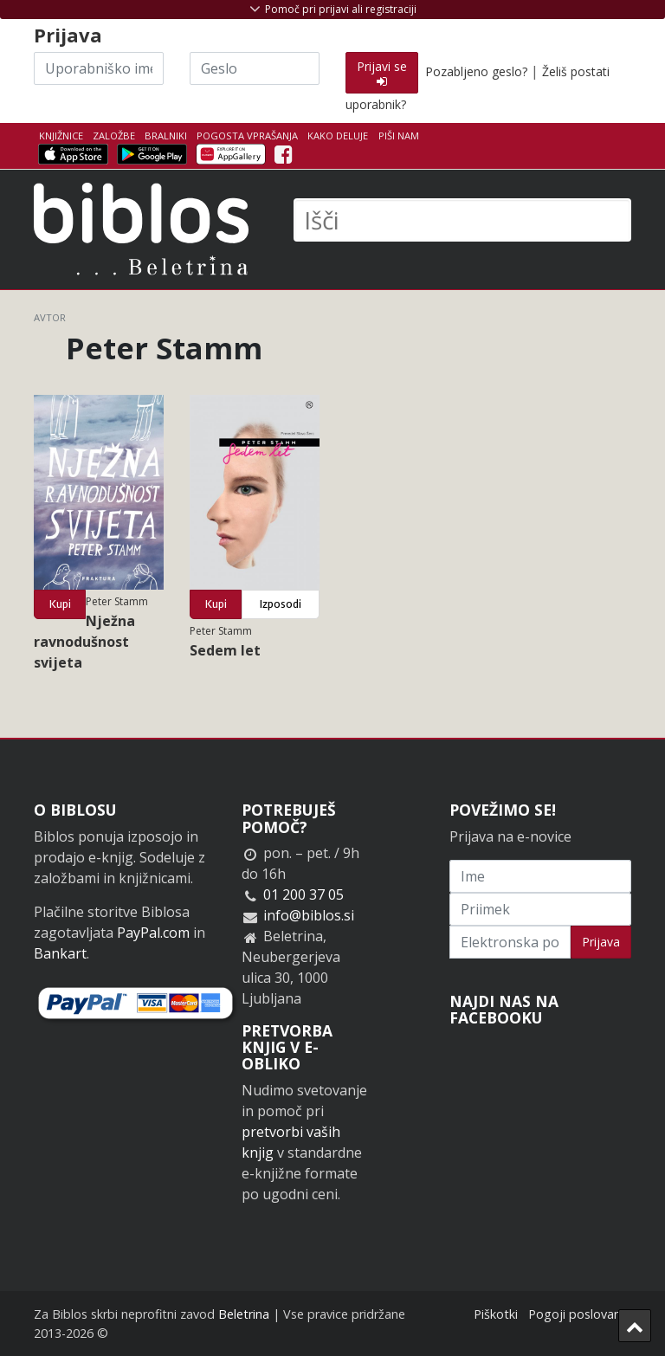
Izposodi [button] (280, 604)
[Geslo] (255, 68)
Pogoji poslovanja (579, 1314)
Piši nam (398, 135)
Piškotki (496, 1314)
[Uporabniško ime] (99, 68)
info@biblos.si (308, 915)
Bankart (60, 953)
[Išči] (462, 220)
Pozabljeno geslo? (476, 71)
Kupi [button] (60, 604)
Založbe (114, 135)
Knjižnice (61, 135)
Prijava (601, 941)
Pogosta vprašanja (247, 135)
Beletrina (243, 1314)
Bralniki (166, 135)
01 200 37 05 (303, 894)
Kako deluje (337, 135)
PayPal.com (153, 932)
